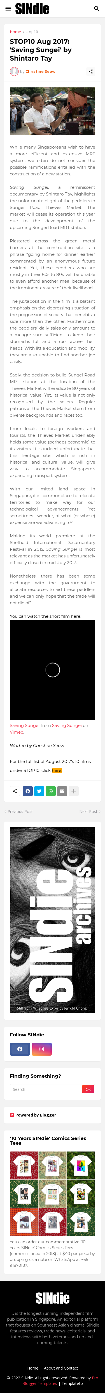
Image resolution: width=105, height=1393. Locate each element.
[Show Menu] (7, 8)
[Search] (97, 8)
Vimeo (16, 732)
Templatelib (72, 1383)
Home (15, 32)
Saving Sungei (24, 725)
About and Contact (61, 1368)
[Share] (90, 71)
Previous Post (20, 811)
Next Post (88, 811)
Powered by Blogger (33, 1115)
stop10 (31, 32)
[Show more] (74, 791)
